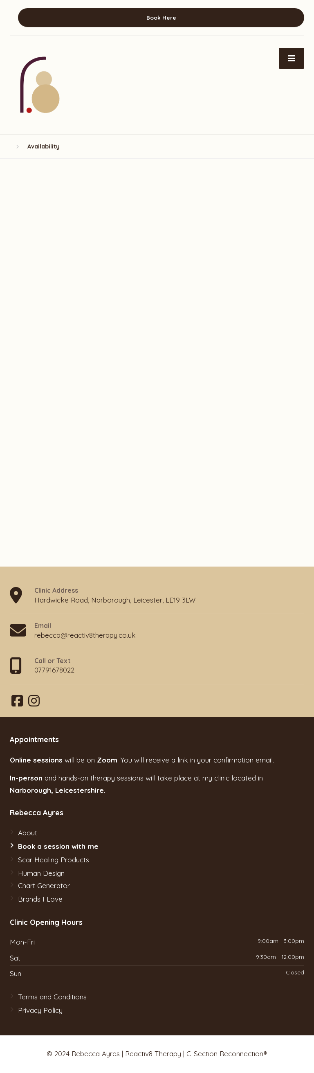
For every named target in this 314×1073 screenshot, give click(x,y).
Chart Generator (44, 885)
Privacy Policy (40, 1010)
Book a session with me (58, 846)
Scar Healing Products (53, 859)
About (27, 832)
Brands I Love (40, 899)
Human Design (41, 873)
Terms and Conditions (52, 996)
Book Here (161, 17)
